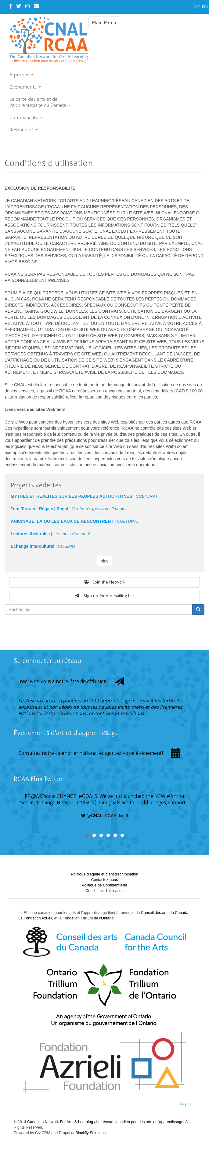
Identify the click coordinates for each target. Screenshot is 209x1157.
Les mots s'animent (71, 533)
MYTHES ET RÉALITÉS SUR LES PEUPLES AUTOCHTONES (71, 496)
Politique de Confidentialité (104, 885)
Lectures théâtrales (30, 533)
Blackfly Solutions (90, 1133)
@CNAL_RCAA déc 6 (104, 815)
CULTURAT (146, 496)
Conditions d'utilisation (104, 891)
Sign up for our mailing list (104, 596)
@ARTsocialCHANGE (53, 796)
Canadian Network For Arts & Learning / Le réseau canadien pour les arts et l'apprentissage (105, 1122)
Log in (185, 1103)
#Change (45, 803)
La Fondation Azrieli (35, 918)
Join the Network (105, 582)
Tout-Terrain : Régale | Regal (39, 508)
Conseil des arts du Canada (164, 913)
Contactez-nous (104, 880)
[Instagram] (27, 6)
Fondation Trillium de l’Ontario (88, 918)
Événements (25, 87)
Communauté (26, 117)
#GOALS (87, 796)
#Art (172, 796)
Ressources (23, 130)
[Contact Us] (36, 6)
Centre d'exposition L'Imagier (99, 508)
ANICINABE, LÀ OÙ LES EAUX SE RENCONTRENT (62, 521)
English (200, 6)
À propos (21, 75)
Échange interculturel (32, 546)
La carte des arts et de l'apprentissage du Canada (39, 102)
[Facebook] (10, 6)
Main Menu (105, 24)
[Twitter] (18, 6)
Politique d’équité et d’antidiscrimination (104, 874)
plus (105, 560)
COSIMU (66, 546)
